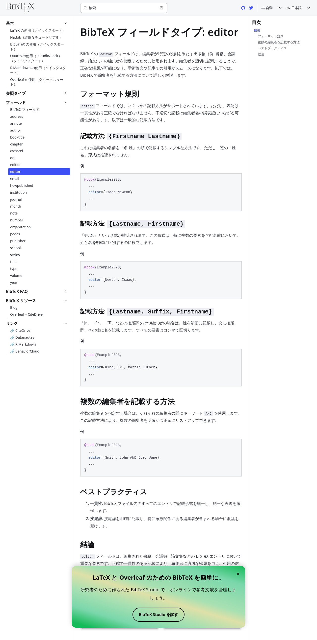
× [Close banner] (238, 573)
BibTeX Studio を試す (158, 614)
